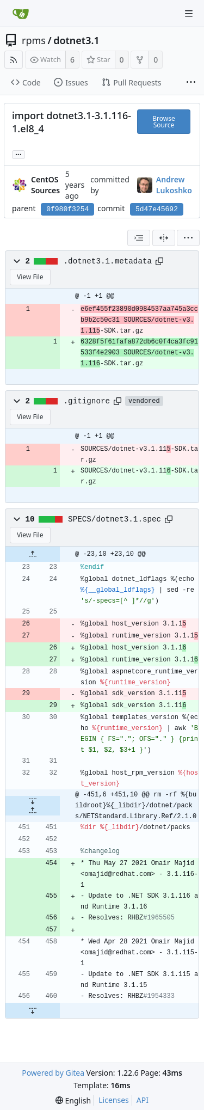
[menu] (188, 238)
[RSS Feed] (13, 60)
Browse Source (163, 122)
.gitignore (87, 401)
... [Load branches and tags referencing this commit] (18, 153)
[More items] (191, 83)
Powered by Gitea (53, 1073)
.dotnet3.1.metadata (108, 261)
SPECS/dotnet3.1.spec (114, 519)
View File (30, 276)
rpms (34, 40)
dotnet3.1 (76, 40)
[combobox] (138, 238)
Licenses (113, 1100)
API (143, 1100)
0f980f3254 (67, 209)
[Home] (20, 13)
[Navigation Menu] (189, 13)
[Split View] (163, 238)
